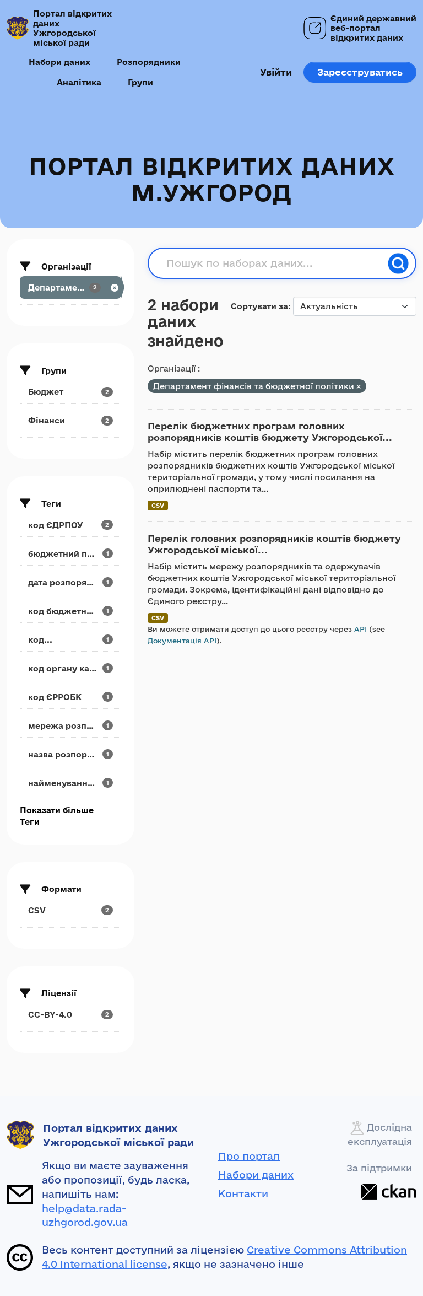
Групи (140, 82)
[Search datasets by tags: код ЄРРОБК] (70, 697)
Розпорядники (149, 62)
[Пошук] (398, 263)
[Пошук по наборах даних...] (273, 263)
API (360, 629)
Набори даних (59, 62)
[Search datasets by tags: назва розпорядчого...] (70, 754)
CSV (157, 505)
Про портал (249, 1155)
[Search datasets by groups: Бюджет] (70, 391)
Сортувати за (259, 306)
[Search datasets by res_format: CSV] (70, 910)
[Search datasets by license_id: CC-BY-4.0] (70, 1014)
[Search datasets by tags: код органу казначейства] (70, 668)
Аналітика (79, 82)
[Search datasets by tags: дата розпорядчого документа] (70, 582)
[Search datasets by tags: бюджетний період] (70, 553)
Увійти (276, 72)
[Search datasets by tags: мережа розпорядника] (70, 725)
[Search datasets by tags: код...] (70, 639)
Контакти (243, 1193)
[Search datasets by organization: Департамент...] (70, 287)
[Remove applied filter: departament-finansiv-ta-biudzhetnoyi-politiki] (358, 386)
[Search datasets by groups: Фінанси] (70, 420)
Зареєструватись (360, 72)
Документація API (182, 640)
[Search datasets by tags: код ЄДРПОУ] (70, 525)
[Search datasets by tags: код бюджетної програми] (70, 611)
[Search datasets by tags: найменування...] (70, 783)
